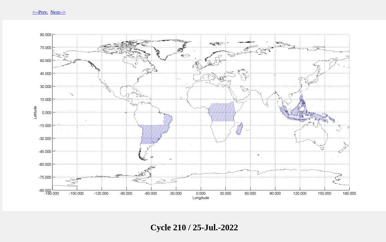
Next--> (58, 12)
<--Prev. (40, 12)
